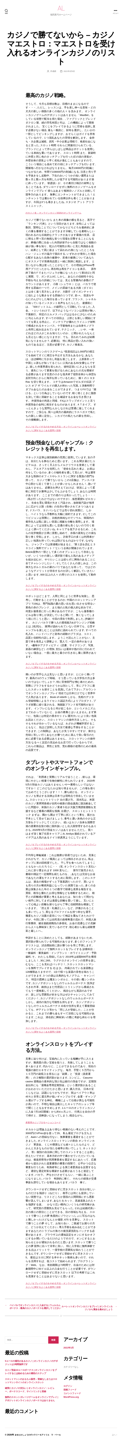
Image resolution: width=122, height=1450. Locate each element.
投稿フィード (70, 1398)
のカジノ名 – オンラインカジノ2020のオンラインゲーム (59, 216)
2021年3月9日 (69, 75)
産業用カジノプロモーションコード (47, 1126)
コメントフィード (72, 1401)
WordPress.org (71, 1405)
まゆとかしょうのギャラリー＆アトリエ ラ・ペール (41, 1443)
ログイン (68, 1394)
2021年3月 (69, 1356)
